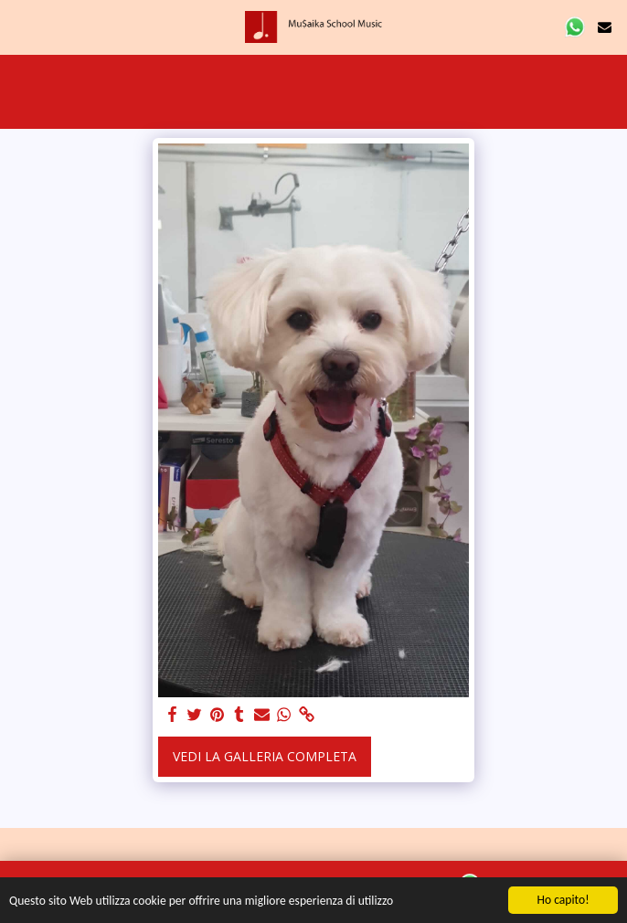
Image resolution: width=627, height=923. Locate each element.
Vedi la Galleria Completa (264, 756)
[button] (20, 26)
